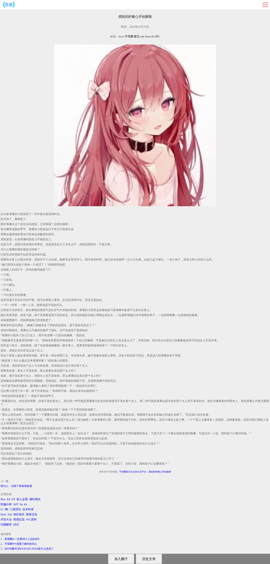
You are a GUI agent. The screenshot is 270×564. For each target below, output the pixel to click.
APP (15, 504)
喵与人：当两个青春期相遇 (16, 486)
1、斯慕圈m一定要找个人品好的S (20, 539)
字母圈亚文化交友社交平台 (132, 471)
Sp (21, 504)
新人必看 (22, 499)
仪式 (16, 524)
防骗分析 (6, 504)
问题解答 (6, 524)
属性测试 (34, 499)
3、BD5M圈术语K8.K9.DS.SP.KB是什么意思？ (27, 548)
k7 (2, 509)
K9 (13, 499)
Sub (10, 514)
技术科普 (28, 509)
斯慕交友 (31, 514)
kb (25, 504)
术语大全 (6, 519)
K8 (8, 499)
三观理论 (15, 509)
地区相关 (19, 514)
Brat (3, 499)
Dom (3, 514)
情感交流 (19, 519)
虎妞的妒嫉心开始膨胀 (159, 471)
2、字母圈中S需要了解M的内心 (19, 543)
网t (6, 509)
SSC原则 (31, 519)
